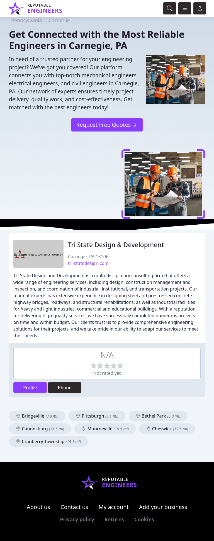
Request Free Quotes (107, 124)
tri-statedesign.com (88, 263)
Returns (114, 519)
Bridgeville (37, 416)
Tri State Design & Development (116, 244)
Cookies (144, 519)
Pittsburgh (97, 416)
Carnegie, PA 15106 (88, 257)
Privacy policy (77, 519)
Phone (65, 387)
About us (38, 507)
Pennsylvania (26, 20)
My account (114, 507)
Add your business (163, 507)
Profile (30, 387)
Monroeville (105, 429)
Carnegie (59, 20)
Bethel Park (158, 416)
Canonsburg (40, 429)
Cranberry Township (48, 441)
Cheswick (167, 429)
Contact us (74, 507)
